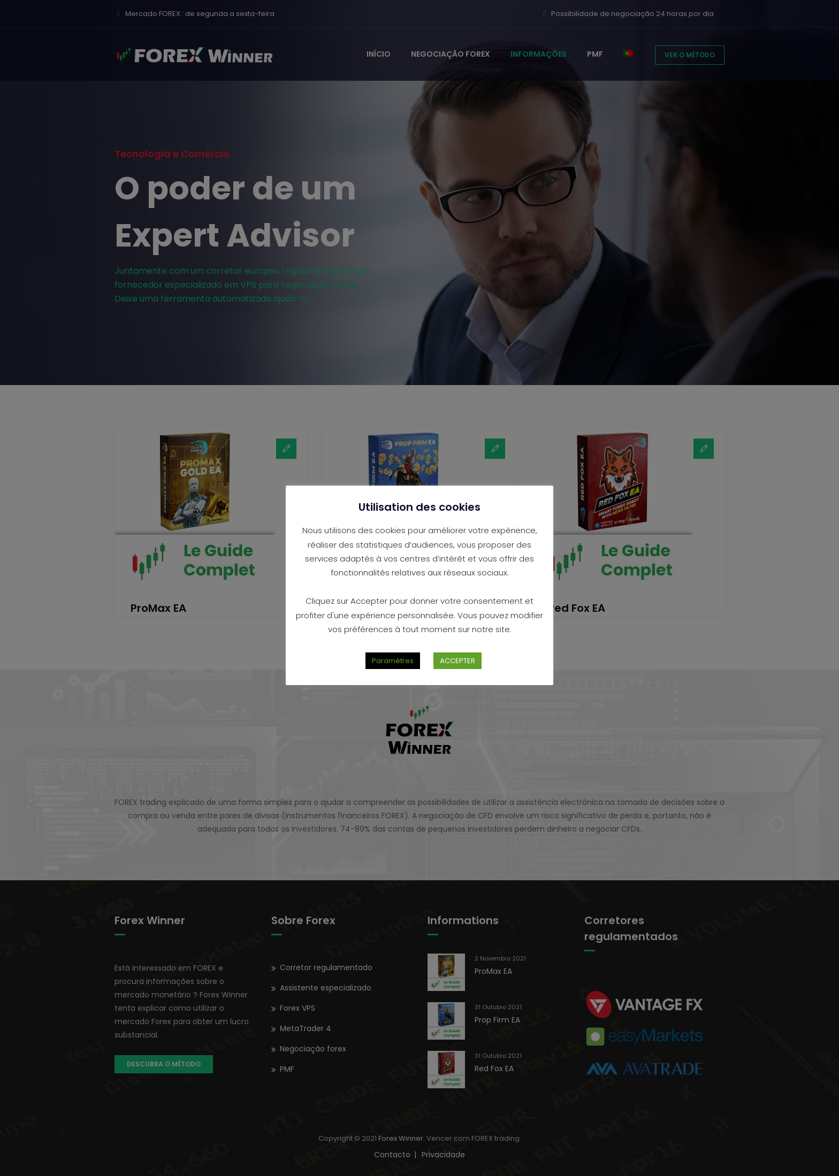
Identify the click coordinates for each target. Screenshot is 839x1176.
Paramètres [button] (393, 661)
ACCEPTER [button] (457, 661)
